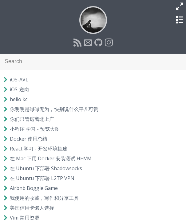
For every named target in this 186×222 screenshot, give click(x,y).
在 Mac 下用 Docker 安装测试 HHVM (51, 158)
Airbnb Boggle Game (34, 188)
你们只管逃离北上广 (32, 119)
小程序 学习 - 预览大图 (35, 128)
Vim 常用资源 (24, 217)
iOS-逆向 (19, 89)
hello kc (18, 99)
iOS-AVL (19, 79)
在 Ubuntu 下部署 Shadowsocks (46, 168)
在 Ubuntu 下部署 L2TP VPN (42, 178)
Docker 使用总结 (28, 138)
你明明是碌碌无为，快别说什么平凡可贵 (54, 109)
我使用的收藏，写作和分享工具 (44, 198)
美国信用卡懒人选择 (32, 207)
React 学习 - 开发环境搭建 (38, 148)
